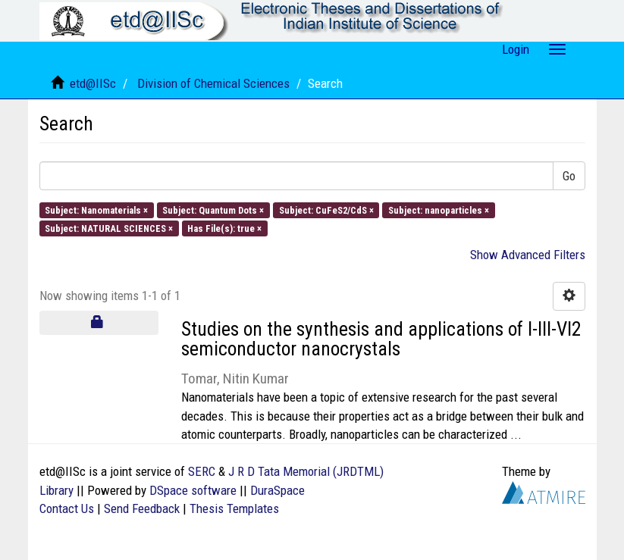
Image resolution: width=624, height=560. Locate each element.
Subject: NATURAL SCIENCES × (109, 227)
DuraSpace (277, 490)
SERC (201, 471)
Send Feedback (142, 508)
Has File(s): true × (224, 227)
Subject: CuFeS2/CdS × (326, 209)
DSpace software (193, 490)
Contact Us (66, 508)
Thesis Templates (234, 508)
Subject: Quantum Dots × (213, 209)
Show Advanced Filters (527, 254)
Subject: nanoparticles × (438, 209)
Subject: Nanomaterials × (96, 209)
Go (569, 175)
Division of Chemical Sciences (213, 83)
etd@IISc (93, 83)
